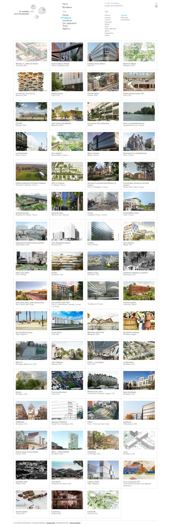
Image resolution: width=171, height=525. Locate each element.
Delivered (124, 17)
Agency (66, 28)
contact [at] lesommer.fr (114, 6)
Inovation (67, 20)
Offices (107, 15)
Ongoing (124, 15)
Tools (65, 26)
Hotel (107, 26)
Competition (125, 20)
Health (107, 24)
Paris (65, 4)
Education (108, 22)
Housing (108, 17)
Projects (66, 18)
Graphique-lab (50, 523)
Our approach (69, 23)
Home (65, 15)
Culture (107, 20)
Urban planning (110, 29)
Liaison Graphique (75, 523)
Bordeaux (67, 7)
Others (107, 35)
